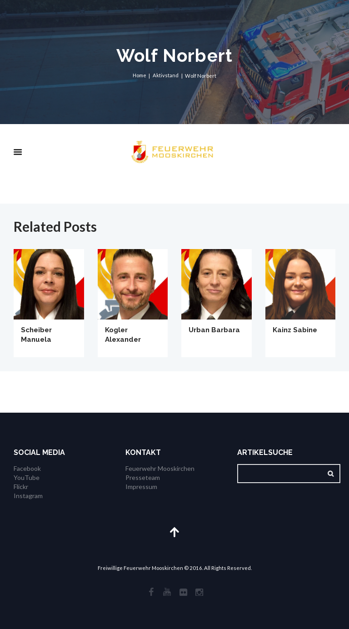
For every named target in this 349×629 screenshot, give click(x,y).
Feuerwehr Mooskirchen (159, 469)
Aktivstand (166, 76)
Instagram (28, 495)
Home (139, 76)
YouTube (27, 477)
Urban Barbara (216, 329)
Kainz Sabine (296, 329)
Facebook (27, 469)
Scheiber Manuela (38, 334)
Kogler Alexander (124, 334)
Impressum (141, 486)
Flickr (21, 486)
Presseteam (142, 477)
